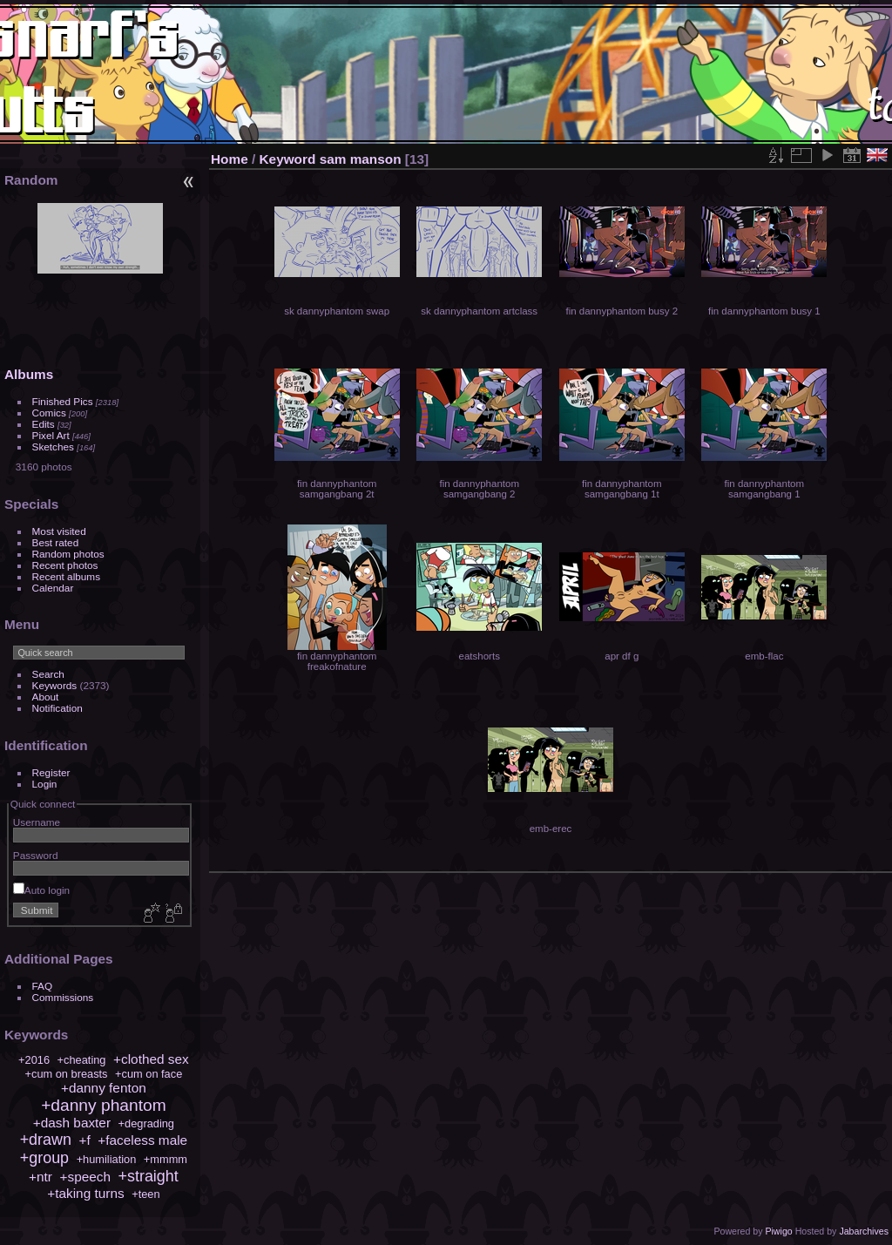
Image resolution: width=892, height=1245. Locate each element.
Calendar (53, 587)
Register (51, 772)
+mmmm (165, 1159)
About (45, 696)
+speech (86, 1176)
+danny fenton (103, 1087)
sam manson (361, 159)
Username (36, 822)
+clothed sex (151, 1059)
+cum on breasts (66, 1073)
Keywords (55, 685)
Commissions (63, 997)
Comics (49, 412)
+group (44, 1158)
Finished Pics (62, 401)
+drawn (45, 1139)
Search (48, 674)
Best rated (55, 542)
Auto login (41, 890)
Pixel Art (51, 435)
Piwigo (778, 1231)
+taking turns (85, 1193)
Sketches (53, 446)
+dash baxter (72, 1122)
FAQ (42, 985)
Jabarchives (864, 1231)
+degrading (146, 1123)
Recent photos (65, 565)
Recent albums (66, 576)
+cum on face (148, 1073)
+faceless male (142, 1140)
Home (229, 159)
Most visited (59, 531)
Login (44, 783)
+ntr (40, 1176)
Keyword (288, 159)
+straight (148, 1176)
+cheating (81, 1059)
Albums (28, 374)
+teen (145, 1194)
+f (84, 1140)
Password (35, 855)
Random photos (68, 553)
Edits (43, 424)
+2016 (34, 1059)
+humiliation (107, 1159)
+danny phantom (103, 1105)
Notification (57, 708)
